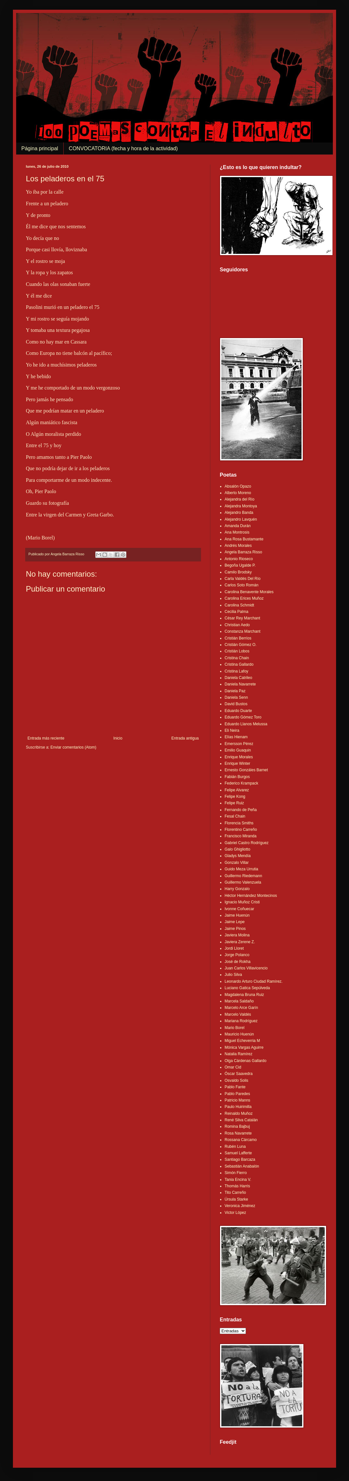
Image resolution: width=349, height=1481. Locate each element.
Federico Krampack (241, 783)
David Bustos (236, 704)
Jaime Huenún (237, 915)
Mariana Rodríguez (241, 1021)
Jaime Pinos (235, 928)
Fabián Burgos (237, 776)
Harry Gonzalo (237, 889)
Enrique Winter (237, 763)
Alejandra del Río (239, 499)
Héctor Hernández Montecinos (251, 895)
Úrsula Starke (236, 1199)
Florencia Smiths (239, 823)
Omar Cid (233, 1067)
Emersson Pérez (239, 743)
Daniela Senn (236, 697)
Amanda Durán (238, 526)
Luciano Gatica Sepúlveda (247, 988)
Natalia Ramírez (238, 1054)
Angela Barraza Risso (243, 552)
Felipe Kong (235, 796)
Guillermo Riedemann (243, 876)
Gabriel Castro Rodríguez (247, 843)
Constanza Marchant (242, 631)
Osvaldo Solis (236, 1080)
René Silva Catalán (241, 1120)
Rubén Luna (235, 1146)
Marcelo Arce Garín (241, 1007)
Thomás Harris (237, 1186)
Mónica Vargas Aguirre (244, 1047)
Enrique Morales (239, 757)
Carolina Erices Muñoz (244, 598)
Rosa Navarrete (238, 1133)
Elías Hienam (236, 737)
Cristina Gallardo (239, 664)
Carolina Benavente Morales (249, 592)
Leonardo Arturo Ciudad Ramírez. (253, 981)
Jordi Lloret (234, 948)
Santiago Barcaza (240, 1159)
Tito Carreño (235, 1192)
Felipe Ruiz (234, 803)
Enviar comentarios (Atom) (73, 747)
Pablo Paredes (237, 1093)
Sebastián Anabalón (242, 1166)
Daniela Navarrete (240, 684)
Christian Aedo (237, 625)
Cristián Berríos (238, 638)
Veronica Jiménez (240, 1206)
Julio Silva (233, 974)
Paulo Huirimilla (238, 1106)
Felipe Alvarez (237, 790)
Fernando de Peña (241, 810)
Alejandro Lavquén (241, 519)
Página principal (39, 148)
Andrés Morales (238, 545)
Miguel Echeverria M (242, 1040)
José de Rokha (237, 961)
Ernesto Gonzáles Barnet (246, 770)
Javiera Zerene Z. (240, 942)
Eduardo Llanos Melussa (246, 724)
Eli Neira (232, 730)
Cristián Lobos (237, 651)
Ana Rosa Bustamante (244, 539)
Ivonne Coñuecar (239, 909)
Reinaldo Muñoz (239, 1113)
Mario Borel (234, 1027)
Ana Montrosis (237, 532)
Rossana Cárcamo (241, 1139)
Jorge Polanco (237, 955)
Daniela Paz (235, 691)
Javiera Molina (237, 935)
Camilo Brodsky (238, 572)
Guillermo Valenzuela (243, 882)
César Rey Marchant (242, 618)
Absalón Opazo (238, 486)
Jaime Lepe (235, 922)
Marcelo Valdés (238, 1014)
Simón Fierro (236, 1172)
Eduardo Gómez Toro (243, 717)
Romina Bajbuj (237, 1126)
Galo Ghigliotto (237, 849)
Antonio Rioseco (239, 559)
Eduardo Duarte (238, 710)
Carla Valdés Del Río (242, 578)
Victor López (235, 1212)
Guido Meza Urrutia (241, 869)
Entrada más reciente (45, 738)
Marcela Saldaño (239, 1001)
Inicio (117, 738)
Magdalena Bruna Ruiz (244, 994)
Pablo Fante (235, 1087)
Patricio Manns (237, 1100)
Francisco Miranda (241, 836)
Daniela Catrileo (238, 677)
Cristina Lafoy (236, 671)
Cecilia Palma (236, 611)
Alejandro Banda (239, 512)
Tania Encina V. (238, 1179)
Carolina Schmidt (239, 605)
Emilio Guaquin (238, 750)
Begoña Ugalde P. (240, 565)
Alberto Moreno (238, 493)
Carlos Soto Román (242, 585)
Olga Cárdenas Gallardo (245, 1060)
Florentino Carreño (241, 829)
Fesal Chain (235, 816)
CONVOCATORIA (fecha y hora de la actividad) (123, 148)
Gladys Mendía (238, 856)
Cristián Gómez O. (241, 644)
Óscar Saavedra (239, 1073)
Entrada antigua (185, 738)
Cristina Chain (237, 658)
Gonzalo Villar (237, 862)
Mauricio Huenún (239, 1034)
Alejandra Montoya (241, 506)
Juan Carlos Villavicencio (246, 968)
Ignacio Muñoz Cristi (242, 902)
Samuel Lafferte (238, 1153)
